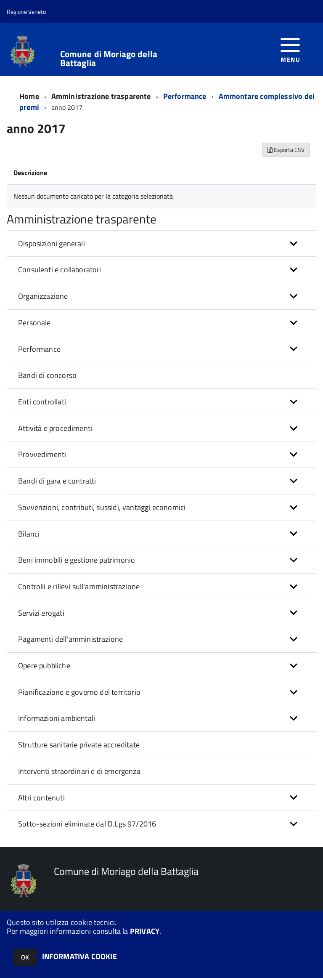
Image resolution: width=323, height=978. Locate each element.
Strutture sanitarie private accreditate (79, 744)
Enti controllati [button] (42, 401)
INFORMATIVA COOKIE (79, 956)
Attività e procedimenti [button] (55, 428)
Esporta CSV (285, 149)
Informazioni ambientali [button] (56, 718)
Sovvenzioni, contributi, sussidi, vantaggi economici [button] (101, 507)
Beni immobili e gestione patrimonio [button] (76, 560)
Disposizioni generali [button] (51, 243)
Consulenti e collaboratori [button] (59, 269)
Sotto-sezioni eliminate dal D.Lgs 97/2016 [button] (87, 823)
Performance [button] (39, 349)
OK (25, 957)
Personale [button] (34, 322)
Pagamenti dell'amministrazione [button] (70, 639)
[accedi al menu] (290, 49)
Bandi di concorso (47, 375)
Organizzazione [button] (43, 296)
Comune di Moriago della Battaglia (108, 58)
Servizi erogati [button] (41, 613)
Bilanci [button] (29, 533)
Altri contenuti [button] (41, 797)
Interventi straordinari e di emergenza (79, 771)
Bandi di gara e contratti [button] (57, 480)
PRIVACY (144, 931)
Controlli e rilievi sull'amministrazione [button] (79, 586)
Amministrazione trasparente (101, 96)
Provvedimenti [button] (42, 454)
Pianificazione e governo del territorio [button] (79, 692)
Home (29, 96)
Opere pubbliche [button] (44, 665)
